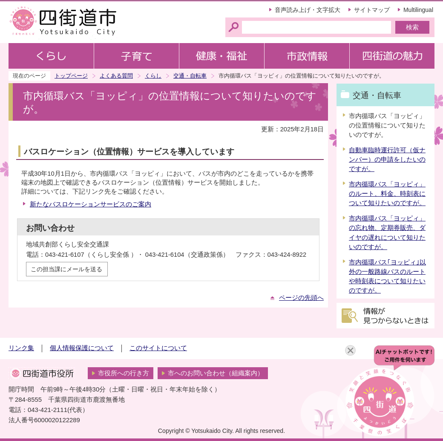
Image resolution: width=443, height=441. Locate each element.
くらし (153, 76)
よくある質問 (116, 76)
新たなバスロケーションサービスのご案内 (90, 204)
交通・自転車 (190, 76)
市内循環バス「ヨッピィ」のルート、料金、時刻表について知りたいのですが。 (387, 193)
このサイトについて (158, 348)
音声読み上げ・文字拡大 (307, 9)
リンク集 (21, 348)
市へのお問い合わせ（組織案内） (216, 373)
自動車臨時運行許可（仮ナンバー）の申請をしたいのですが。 (387, 159)
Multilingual (418, 9)
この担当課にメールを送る (66, 269)
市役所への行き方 (123, 373)
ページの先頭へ (301, 297)
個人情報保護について (82, 348)
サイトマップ (372, 9)
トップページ (71, 76)
